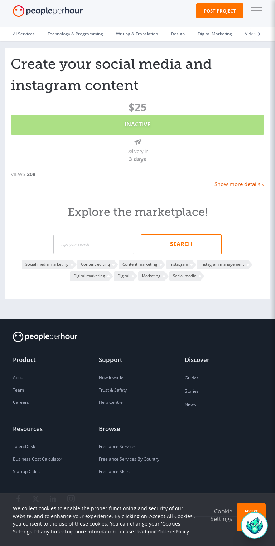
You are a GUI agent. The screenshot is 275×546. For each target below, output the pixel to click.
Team (18, 389)
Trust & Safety (113, 389)
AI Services (24, 34)
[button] (255, 11)
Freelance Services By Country (129, 458)
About (19, 377)
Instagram (179, 263)
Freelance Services (117, 446)
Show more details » (240, 183)
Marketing (151, 274)
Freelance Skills (114, 471)
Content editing (95, 263)
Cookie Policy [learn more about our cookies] (173, 531)
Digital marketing (89, 274)
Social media (184, 274)
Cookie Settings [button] (221, 515)
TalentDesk (24, 446)
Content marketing (139, 263)
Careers (21, 402)
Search (181, 243)
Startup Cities (26, 471)
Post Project (220, 11)
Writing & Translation (137, 34)
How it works (111, 377)
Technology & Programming (75, 34)
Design (178, 34)
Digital (123, 274)
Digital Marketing (215, 34)
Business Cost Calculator (37, 458)
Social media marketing (46, 263)
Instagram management (222, 263)
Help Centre (111, 402)
